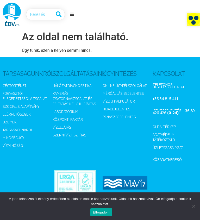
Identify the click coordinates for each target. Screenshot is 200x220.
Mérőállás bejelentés (123, 93)
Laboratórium (65, 111)
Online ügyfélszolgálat (125, 85)
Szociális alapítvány (21, 106)
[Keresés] (59, 14)
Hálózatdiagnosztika (72, 85)
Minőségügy (13, 137)
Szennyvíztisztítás (69, 135)
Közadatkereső (167, 159)
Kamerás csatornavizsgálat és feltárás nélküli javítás (74, 98)
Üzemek (9, 122)
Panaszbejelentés (119, 117)
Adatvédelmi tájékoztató (164, 137)
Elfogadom (101, 212)
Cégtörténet (14, 85)
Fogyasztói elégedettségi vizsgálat (25, 96)
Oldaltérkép (164, 126)
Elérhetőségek (16, 114)
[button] (193, 19)
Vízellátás (62, 127)
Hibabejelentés (116, 109)
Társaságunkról (18, 130)
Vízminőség (13, 145)
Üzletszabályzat (168, 147)
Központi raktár (68, 119)
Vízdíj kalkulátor (119, 101)
